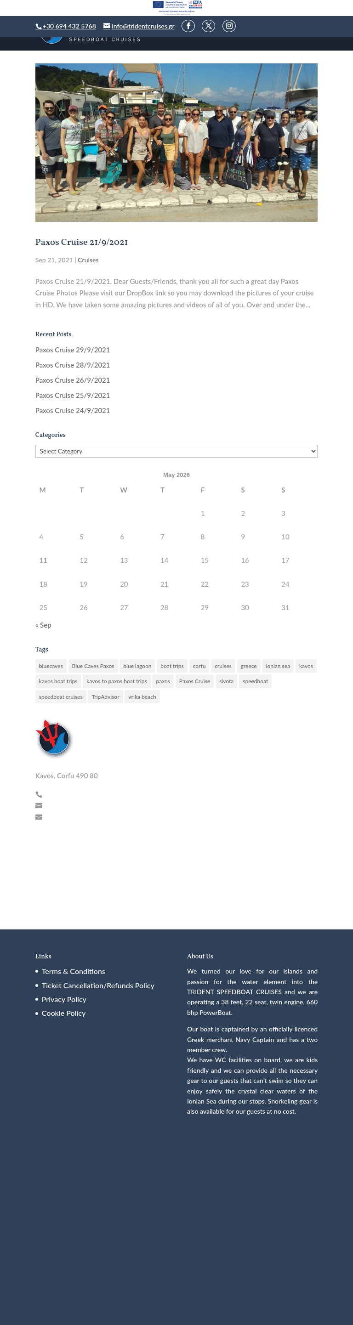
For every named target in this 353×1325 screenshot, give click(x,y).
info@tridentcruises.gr (77, 806)
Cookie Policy (63, 1012)
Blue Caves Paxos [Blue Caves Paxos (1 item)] (93, 665)
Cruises (88, 260)
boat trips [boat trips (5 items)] (172, 665)
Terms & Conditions (73, 971)
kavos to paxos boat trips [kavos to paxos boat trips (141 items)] (116, 681)
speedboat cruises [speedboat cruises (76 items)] (61, 696)
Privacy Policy (64, 999)
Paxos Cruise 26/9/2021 (72, 380)
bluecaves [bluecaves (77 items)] (51, 665)
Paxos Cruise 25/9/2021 (72, 395)
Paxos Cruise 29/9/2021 (72, 349)
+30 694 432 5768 (69, 26)
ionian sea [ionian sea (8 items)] (278, 665)
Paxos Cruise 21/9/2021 (81, 242)
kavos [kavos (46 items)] (306, 665)
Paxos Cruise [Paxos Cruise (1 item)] (194, 681)
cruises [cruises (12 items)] (223, 665)
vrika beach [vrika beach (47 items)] (142, 696)
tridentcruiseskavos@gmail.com (91, 817)
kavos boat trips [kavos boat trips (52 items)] (58, 681)
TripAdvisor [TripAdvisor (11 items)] (105, 696)
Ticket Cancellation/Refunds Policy (98, 985)
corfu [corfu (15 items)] (199, 665)
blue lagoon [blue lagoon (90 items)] (137, 665)
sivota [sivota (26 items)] (226, 681)
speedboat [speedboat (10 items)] (255, 681)
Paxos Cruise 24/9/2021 (72, 410)
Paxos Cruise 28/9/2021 (72, 365)
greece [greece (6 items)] (249, 665)
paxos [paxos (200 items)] (163, 681)
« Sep (43, 625)
